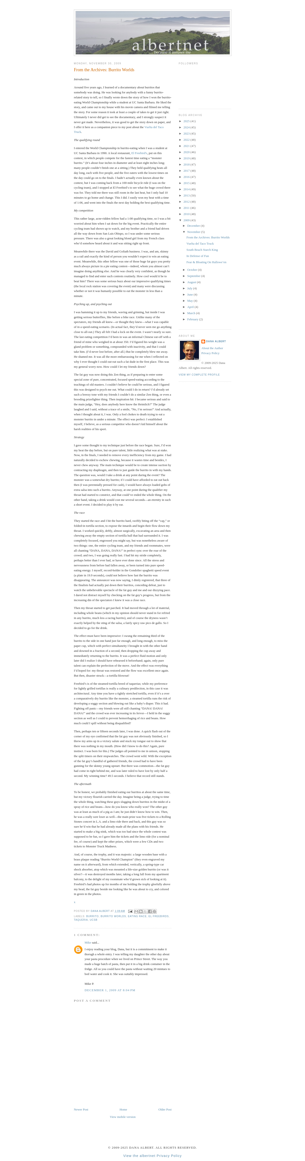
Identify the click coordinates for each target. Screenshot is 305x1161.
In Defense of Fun (197, 256)
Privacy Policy (210, 353)
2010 (186, 214)
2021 (186, 146)
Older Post (165, 1109)
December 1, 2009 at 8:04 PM (110, 990)
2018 (186, 164)
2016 (186, 177)
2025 (186, 121)
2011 (186, 208)
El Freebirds (158, 916)
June (190, 294)
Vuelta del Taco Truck (200, 243)
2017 (186, 170)
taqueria (81, 920)
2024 (186, 127)
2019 (186, 158)
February (193, 319)
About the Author (212, 348)
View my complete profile (199, 374)
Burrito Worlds (113, 916)
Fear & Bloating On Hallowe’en (206, 262)
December (194, 225)
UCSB (93, 920)
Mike (88, 942)
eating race (137, 916)
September (194, 276)
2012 (186, 201)
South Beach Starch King (202, 249)
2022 (186, 139)
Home (123, 1109)
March (191, 313)
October (192, 269)
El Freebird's (139, 153)
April (191, 307)
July (190, 288)
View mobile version (123, 1117)
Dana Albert (216, 341)
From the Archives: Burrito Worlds (207, 237)
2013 (186, 195)
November (194, 232)
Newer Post (81, 1109)
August (192, 282)
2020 (186, 152)
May (190, 300)
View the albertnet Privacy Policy (152, 1156)
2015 (186, 183)
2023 (186, 133)
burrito (92, 916)
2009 (186, 220)
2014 (186, 189)
